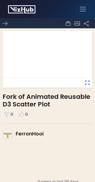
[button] (77, 23)
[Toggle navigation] (83, 9)
